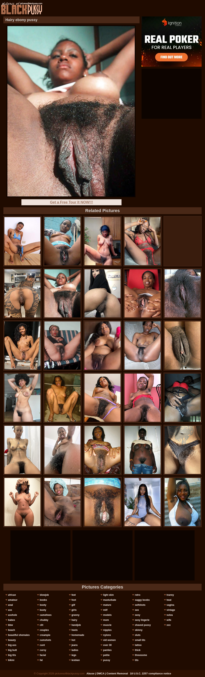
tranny (170, 595)
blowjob (44, 595)
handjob (76, 625)
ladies (74, 650)
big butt (12, 650)
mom (106, 620)
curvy (43, 650)
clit (41, 625)
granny (75, 615)
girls (73, 610)
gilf (73, 605)
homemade (77, 635)
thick (138, 650)
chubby (44, 620)
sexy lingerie (142, 620)
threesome (141, 655)
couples (44, 630)
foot (73, 600)
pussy (106, 660)
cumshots (45, 640)
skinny (139, 630)
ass (10, 610)
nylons (107, 635)
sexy (137, 615)
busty (43, 610)
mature (107, 605)
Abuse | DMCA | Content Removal (107, 673)
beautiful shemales (19, 635)
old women (109, 640)
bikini (11, 660)
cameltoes (46, 615)
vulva (170, 615)
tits (137, 660)
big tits (12, 655)
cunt (42, 645)
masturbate (109, 600)
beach (11, 630)
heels (74, 630)
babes (11, 620)
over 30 (107, 645)
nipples (107, 630)
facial (43, 655)
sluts (138, 635)
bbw (10, 625)
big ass (12, 645)
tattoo (138, 645)
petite (106, 655)
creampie (45, 635)
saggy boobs (142, 600)
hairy (74, 620)
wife (169, 620)
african (12, 595)
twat (169, 600)
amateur (12, 600)
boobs (43, 600)
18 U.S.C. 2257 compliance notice (150, 673)
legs (73, 655)
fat (41, 660)
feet (73, 595)
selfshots (140, 605)
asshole (12, 615)
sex (137, 610)
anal (10, 605)
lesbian (75, 660)
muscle (107, 625)
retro (137, 595)
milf (105, 610)
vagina (170, 605)
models (107, 615)
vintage (171, 610)
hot (73, 640)
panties (107, 650)
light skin (108, 595)
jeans (74, 645)
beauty (12, 640)
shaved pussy (143, 625)
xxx (169, 625)
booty (43, 605)
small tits (140, 640)
